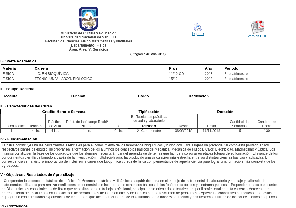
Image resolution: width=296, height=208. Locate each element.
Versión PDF (257, 36)
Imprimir (198, 34)
